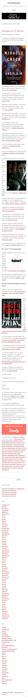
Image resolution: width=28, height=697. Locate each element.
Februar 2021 (5, 524)
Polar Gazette (5, 676)
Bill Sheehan (13, 442)
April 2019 (4, 564)
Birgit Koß (19, 442)
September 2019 (5, 555)
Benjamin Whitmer (6, 442)
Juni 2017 (4, 604)
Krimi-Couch (4, 660)
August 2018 (4, 579)
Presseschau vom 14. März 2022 (9, 494)
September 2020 (5, 533)
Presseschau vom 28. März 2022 (9, 490)
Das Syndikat (5, 634)
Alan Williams (16, 441)
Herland (3, 652)
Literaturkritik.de (11, 455)
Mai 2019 (4, 562)
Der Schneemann (6, 636)
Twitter (22, 396)
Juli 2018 (3, 580)
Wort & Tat (4, 681)
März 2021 (4, 523)
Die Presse (4, 448)
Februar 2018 (5, 589)
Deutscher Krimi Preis (6, 638)
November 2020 (5, 530)
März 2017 (4, 609)
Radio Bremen (10, 460)
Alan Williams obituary (12, 370)
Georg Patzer (8, 450)
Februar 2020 (5, 546)
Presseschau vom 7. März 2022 (9, 496)
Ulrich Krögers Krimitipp (7, 679)
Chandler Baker (9, 444)
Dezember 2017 (5, 593)
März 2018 (4, 588)
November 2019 (5, 551)
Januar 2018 (4, 591)
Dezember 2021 (5, 510)
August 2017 (4, 600)
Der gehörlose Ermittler (11, 220)
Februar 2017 (5, 611)
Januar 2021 (4, 526)
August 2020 (4, 535)
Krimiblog (4, 658)
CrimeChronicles (5, 629)
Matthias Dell (18, 457)
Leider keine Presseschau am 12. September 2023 (13, 488)
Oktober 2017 (5, 597)
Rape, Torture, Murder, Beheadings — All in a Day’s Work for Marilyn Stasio (14, 293)
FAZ (22, 448)
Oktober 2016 (5, 618)
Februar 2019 (5, 568)
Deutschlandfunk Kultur (19, 446)
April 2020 (4, 542)
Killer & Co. (4, 656)
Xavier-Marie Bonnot (6, 468)
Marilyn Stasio (5, 457)
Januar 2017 (4, 613)
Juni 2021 (4, 517)
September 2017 (5, 598)
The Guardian (12, 464)
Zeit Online (20, 468)
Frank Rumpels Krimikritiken (8, 645)
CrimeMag (4, 633)
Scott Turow (17, 460)
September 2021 (5, 514)
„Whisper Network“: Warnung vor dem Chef (15, 203)
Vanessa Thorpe (8, 466)
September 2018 (5, 577)
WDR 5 (22, 466)
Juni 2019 (4, 560)
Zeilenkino (4, 683)
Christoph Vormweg (17, 444)
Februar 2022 (5, 508)
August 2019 (4, 557)
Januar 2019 (4, 569)
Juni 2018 (4, 582)
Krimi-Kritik (4, 661)
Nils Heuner (15, 459)
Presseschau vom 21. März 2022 (9, 492)
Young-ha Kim (15, 468)
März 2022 (4, 506)
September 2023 (5, 505)
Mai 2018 (4, 584)
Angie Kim (21, 441)
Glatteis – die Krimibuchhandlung (9, 649)
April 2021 (4, 521)
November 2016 (5, 616)
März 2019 (4, 566)
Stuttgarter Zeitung (6, 462)
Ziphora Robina (5, 469)
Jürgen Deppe (10, 453)
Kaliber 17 (4, 654)
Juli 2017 (3, 602)
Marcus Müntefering (19, 455)
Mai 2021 (4, 519)
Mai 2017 (4, 606)
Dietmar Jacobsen (11, 448)
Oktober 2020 (5, 532)
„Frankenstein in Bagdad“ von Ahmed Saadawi (13, 153)
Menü (14, 9)
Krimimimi (4, 667)
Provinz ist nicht (5, 101)
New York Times (9, 459)
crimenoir (4, 631)
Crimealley (4, 627)
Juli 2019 (3, 559)
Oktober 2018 (5, 575)
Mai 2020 (4, 541)
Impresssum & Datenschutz (7, 692)
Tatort (19, 462)
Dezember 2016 (5, 615)
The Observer (19, 464)
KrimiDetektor (14, 3)
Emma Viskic (18, 448)
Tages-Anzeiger (14, 462)
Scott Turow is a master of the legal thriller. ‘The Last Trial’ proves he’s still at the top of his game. (14, 340)
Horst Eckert (11, 451)
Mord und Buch (5, 672)
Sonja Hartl (22, 460)
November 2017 (5, 595)
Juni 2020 (4, 539)
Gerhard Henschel (16, 450)
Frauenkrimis (5, 647)
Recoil (3, 678)
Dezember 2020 (5, 528)
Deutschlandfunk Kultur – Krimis (9, 640)
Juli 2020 (3, 537)
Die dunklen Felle (6, 642)
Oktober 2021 (5, 512)
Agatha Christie (17, 439)
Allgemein (22, 437)
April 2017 (4, 607)
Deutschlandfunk (9, 446)
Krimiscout (4, 670)
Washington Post (17, 466)
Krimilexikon (4, 665)
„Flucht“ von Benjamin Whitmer (13, 245)
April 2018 (4, 586)
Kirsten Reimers (17, 453)
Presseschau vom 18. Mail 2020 (12, 31)
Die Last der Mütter (12, 90)
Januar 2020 (4, 548)
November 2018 (5, 573)
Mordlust (4, 674)
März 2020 (4, 544)
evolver (3, 643)
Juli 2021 (3, 515)
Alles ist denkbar (9, 110)
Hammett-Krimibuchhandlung (8, 651)
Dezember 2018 (5, 571)
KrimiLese (4, 663)
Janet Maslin (16, 451)
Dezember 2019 (5, 550)
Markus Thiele (12, 457)
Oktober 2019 (5, 553)
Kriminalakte (4, 669)
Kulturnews (4, 455)
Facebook (13, 396)
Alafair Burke (9, 441)
